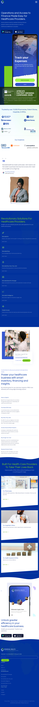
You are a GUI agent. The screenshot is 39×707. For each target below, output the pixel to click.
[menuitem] (2, 665)
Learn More (6, 102)
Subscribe (5, 660)
